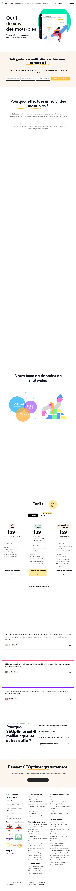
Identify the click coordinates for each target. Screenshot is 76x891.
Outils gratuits (32, 839)
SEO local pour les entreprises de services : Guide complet (60, 860)
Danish (64, 805)
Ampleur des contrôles (47, 735)
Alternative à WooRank (35, 876)
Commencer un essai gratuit (38, 783)
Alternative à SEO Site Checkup (37, 874)
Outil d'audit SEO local (34, 849)
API (29, 821)
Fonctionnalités (19, 3)
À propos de (53, 800)
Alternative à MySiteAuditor (36, 869)
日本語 (67, 809)
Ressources (45, 3)
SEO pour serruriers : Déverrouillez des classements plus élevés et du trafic (59, 865)
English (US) (57, 805)
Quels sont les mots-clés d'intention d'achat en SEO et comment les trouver (58, 828)
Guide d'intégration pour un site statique (59, 834)
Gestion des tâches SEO (35, 863)
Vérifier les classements (60, 78)
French (63, 807)
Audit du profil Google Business (37, 842)
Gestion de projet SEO (34, 861)
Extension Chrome (33, 835)
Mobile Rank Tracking (34, 856)
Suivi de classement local (35, 847)
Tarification (38, 3)
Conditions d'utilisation (42, 886)
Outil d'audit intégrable (35, 805)
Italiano (63, 809)
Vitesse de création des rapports (50, 741)
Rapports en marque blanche (36, 819)
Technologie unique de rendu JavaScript (53, 728)
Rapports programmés (35, 858)
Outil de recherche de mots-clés (37, 807)
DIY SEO (30, 837)
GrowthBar (31, 844)
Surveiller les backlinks (34, 812)
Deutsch (52, 807)
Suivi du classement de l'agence (37, 828)
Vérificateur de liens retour (36, 800)
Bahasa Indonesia (55, 809)
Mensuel (33, 515)
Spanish (58, 807)
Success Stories (29, 3)
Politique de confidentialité (32, 886)
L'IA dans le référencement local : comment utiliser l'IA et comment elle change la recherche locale (60, 854)
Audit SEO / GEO (33, 814)
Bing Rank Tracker (33, 832)
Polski (56, 812)
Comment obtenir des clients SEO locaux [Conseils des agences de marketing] (58, 846)
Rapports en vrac (33, 802)
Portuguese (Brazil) (55, 814)
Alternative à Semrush (34, 872)
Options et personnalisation (49, 747)
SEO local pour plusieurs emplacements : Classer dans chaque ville (58, 839)
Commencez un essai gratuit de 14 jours (12, 574)
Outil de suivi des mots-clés (36, 810)
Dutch (52, 812)
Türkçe (64, 814)
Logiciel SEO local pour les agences (36, 853)
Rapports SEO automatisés (36, 830)
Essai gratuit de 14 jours (53, 504)
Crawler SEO (32, 817)
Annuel (43, 515)
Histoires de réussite (56, 819)
